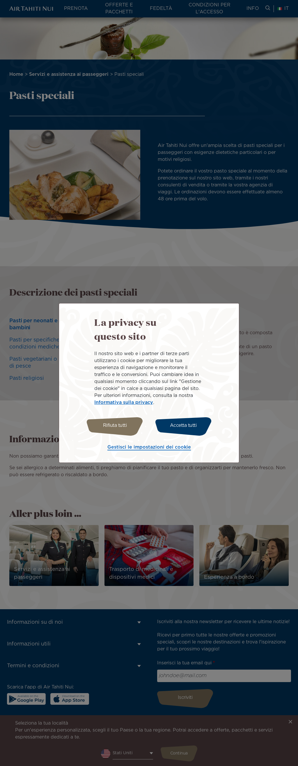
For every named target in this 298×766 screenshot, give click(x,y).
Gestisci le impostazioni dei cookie (149, 447)
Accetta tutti (183, 425)
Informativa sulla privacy (123, 402)
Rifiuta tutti (115, 425)
